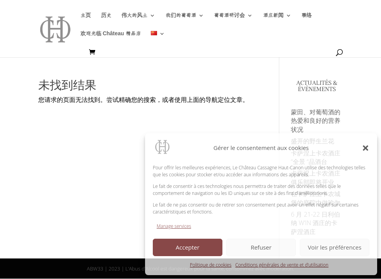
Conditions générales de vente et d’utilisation (281, 265)
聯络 (306, 15)
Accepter (187, 247)
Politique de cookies (210, 265)
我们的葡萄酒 (181, 15)
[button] (365, 148)
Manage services (174, 226)
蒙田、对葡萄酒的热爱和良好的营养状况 (315, 121)
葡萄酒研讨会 (229, 15)
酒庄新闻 (273, 15)
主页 (85, 15)
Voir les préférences (335, 247)
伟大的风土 (134, 15)
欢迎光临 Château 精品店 (110, 33)
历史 (106, 15)
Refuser (261, 247)
